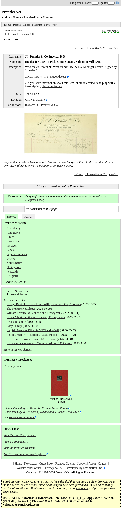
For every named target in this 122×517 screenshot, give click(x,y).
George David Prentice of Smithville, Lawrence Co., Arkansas (44, 304)
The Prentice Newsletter (21, 308)
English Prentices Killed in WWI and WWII (33, 330)
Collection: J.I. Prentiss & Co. (20, 34)
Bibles (10, 236)
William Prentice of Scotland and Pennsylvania (35, 313)
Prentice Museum (14, 30)
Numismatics (14, 262)
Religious (12, 275)
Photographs (14, 267)
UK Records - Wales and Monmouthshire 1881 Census (39, 343)
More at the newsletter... (18, 349)
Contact (102, 463)
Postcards (12, 271)
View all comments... (16, 441)
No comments (110, 30)
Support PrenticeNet (53, 165)
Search (28, 216)
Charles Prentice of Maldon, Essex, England (33, 334)
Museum (37, 24)
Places (26, 24)
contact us (82, 488)
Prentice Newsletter (16, 291)
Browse (11, 216)
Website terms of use (29, 468)
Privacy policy (53, 468)
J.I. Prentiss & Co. (96, 48)
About (92, 463)
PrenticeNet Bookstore (21, 417)
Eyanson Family (16, 321)
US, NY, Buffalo (35, 99)
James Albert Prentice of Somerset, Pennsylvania (36, 317)
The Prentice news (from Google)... (24, 454)
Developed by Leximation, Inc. (84, 468)
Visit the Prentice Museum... (20, 447)
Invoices (30, 104)
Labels (11, 249)
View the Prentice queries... (20, 435)
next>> (113, 48)
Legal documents (17, 254)
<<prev (79, 48)
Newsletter (50, 24)
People (17, 24)
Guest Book (46, 463)
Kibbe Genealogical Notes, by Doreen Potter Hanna (36, 408)
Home (7, 24)
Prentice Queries (65, 463)
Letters (11, 258)
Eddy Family (14, 326)
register (76, 2)
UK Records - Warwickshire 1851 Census (31, 339)
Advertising (14, 228)
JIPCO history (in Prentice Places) (45, 76)
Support (82, 463)
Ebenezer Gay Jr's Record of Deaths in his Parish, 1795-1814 (42, 411)
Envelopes (13, 241)
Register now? (35, 199)
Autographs (13, 232)
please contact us (52, 86)
